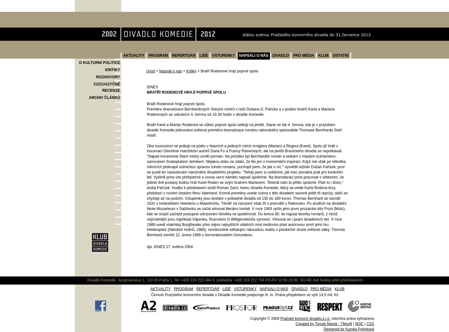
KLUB (323, 55)
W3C (359, 324)
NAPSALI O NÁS (253, 55)
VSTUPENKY (223, 55)
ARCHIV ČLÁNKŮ (104, 97)
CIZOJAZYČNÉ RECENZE (107, 87)
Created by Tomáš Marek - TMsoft (324, 324)
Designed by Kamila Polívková (349, 329)
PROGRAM (158, 55)
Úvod (150, 71)
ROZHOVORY (108, 77)
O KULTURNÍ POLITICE (99, 63)
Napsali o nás (170, 71)
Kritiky (191, 71)
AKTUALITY (133, 55)
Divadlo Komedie (94, 15)
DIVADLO (281, 55)
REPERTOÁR (184, 55)
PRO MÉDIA (303, 55)
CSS (370, 324)
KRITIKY (112, 70)
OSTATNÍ (341, 55)
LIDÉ (204, 55)
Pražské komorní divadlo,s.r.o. (305, 318)
